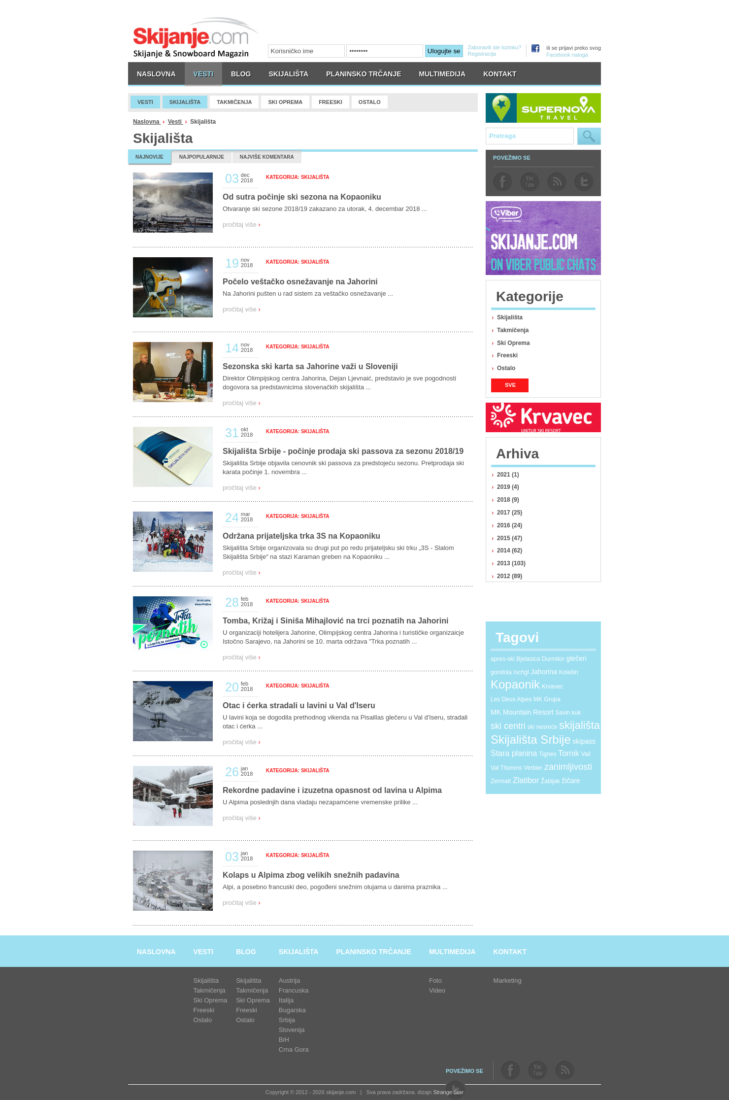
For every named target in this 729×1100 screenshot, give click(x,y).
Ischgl (521, 672)
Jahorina (543, 672)
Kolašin (568, 672)
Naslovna (147, 121)
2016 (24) (509, 525)
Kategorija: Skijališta (298, 177)
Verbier (533, 767)
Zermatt (501, 781)
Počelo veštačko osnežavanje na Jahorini (300, 281)
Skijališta (510, 317)
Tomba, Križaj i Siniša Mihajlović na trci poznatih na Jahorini (335, 621)
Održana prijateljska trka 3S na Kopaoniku (301, 536)
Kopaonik (515, 684)
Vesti (175, 121)
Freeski (507, 355)
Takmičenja (513, 330)
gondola (501, 672)
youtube (529, 182)
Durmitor (553, 658)
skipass (584, 741)
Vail (585, 754)
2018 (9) (508, 499)
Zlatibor (526, 780)
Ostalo (506, 368)
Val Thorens (506, 767)
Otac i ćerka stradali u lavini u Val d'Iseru (299, 705)
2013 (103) (511, 563)
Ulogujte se (444, 51)
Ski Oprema (513, 343)
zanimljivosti (568, 767)
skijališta (579, 725)
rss (556, 182)
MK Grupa (547, 699)
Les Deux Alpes (511, 699)
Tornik (568, 753)
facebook (502, 182)
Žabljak (550, 781)
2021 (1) (508, 474)
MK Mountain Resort (522, 712)
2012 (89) (509, 576)
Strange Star (448, 1092)
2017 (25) (509, 512)
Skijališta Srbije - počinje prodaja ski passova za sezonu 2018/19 (343, 451)
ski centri (508, 726)
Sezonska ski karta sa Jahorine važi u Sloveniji (310, 366)
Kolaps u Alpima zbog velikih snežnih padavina (311, 875)
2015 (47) (509, 538)
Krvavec (552, 686)
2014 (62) (509, 550)
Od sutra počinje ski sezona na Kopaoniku (302, 197)
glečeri (576, 658)
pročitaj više (242, 224)
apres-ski (503, 658)
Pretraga (589, 136)
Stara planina (514, 753)
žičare (571, 781)
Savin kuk (568, 712)
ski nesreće (543, 726)
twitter (584, 182)
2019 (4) (508, 486)
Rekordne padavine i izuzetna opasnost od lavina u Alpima (332, 790)
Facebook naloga (567, 55)
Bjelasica (528, 658)
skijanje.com (196, 37)
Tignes (548, 754)
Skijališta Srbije (531, 739)
